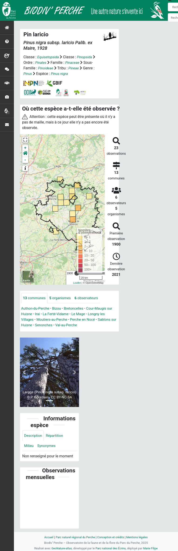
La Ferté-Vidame (56, 314)
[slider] (76, 273)
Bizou (58, 308)
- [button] (25, 160)
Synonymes (47, 446)
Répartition (56, 436)
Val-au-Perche (74, 325)
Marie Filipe (151, 548)
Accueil (47, 537)
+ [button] (25, 148)
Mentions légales (138, 537)
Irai (38, 314)
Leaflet (77, 282)
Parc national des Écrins (111, 548)
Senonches (51, 325)
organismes (61, 298)
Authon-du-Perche (36, 308)
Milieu (29, 446)
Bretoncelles (76, 308)
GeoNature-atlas (60, 548)
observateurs (88, 298)
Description (33, 436)
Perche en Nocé (85, 319)
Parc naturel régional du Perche (74, 537)
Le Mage (80, 314)
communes (35, 298)
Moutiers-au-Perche (53, 319)
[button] (25, 154)
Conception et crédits (111, 537)
